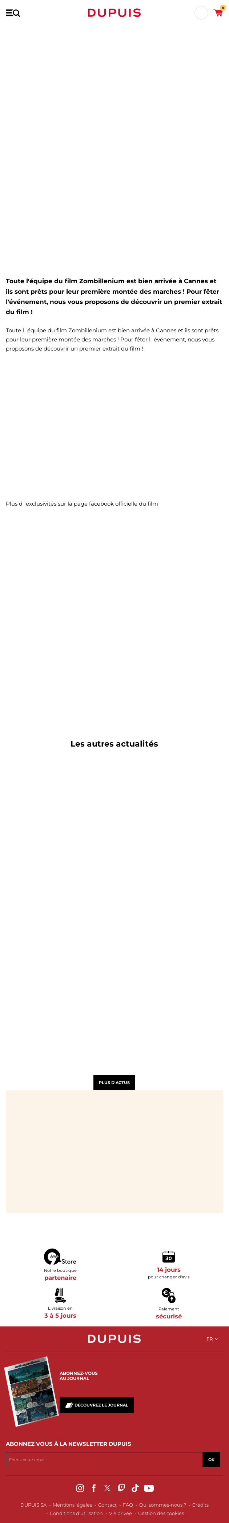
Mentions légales (72, 1505)
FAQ (128, 1505)
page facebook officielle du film (116, 503)
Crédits (200, 1505)
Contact (107, 1505)
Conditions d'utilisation (76, 1513)
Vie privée (120, 1513)
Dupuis (114, 12)
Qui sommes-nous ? (162, 1505)
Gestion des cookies (161, 1513)
